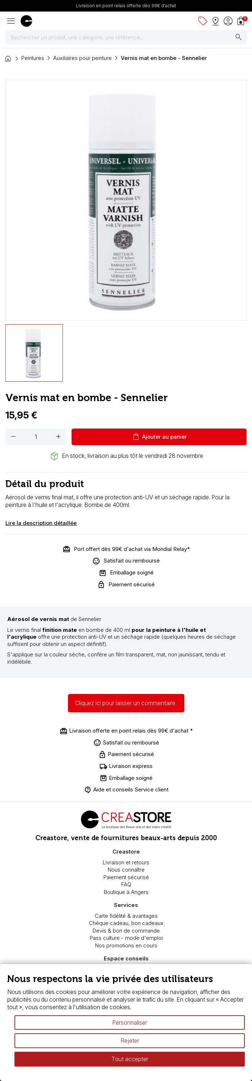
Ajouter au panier (159, 437)
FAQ (126, 884)
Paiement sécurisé (126, 877)
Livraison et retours (126, 862)
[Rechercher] (126, 37)
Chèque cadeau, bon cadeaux (126, 923)
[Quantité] (35, 437)
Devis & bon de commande (126, 930)
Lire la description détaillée (41, 523)
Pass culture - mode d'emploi (126, 937)
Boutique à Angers (126, 892)
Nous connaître (126, 869)
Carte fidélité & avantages (126, 915)
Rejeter (129, 1040)
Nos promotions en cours (126, 945)
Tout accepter (129, 1059)
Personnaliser (129, 1022)
